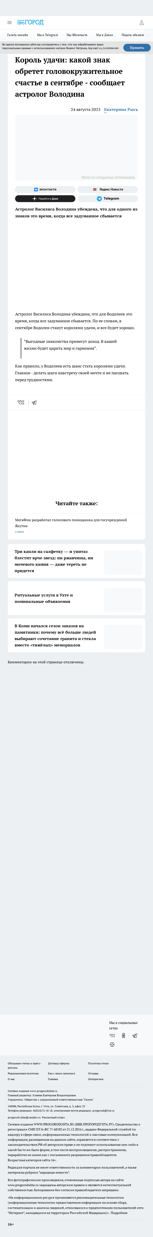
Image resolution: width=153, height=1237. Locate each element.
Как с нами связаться (61, 1073)
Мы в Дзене (104, 35)
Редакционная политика (23, 1073)
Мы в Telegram (47, 35)
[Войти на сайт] (141, 22)
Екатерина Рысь (121, 109)
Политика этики (98, 1063)
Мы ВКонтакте (77, 35)
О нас (11, 1079)
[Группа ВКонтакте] (45, 189)
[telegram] (35, 402)
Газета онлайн (17, 35)
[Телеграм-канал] (108, 198)
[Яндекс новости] (108, 189)
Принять (137, 48)
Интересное (95, 1079)
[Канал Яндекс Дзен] (45, 198)
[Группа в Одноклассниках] (123, 1035)
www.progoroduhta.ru (43, 1091)
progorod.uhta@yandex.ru (24, 1117)
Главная (53, 1079)
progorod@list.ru (103, 1110)
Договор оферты (58, 1063)
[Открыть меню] (9, 22)
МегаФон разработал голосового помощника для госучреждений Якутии (76, 526)
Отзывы (93, 1073)
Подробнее (119, 1213)
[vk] (21, 402)
